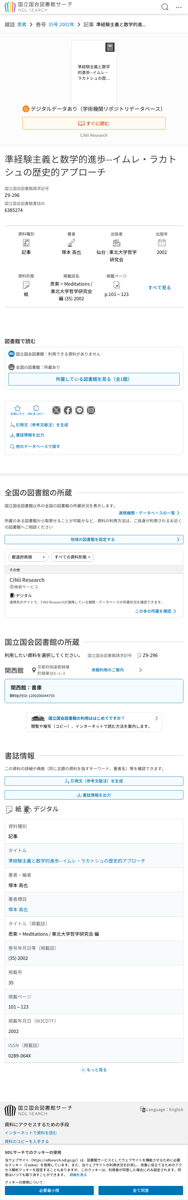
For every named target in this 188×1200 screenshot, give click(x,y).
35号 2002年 (61, 24)
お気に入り (17, 410)
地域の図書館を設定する (126, 539)
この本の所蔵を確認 (156, 611)
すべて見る (159, 287)
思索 (21, 24)
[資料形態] (72, 556)
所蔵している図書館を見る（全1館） (94, 378)
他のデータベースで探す (35, 446)
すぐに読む (93, 123)
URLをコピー (36, 410)
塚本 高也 (18, 909)
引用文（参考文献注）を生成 (39, 425)
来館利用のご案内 (118, 670)
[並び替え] (28, 556)
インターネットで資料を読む (31, 1133)
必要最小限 (49, 1190)
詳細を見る (78, 1174)
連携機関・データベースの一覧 (150, 513)
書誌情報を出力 (27, 435)
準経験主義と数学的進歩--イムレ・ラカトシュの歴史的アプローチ (76, 860)
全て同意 (141, 1190)
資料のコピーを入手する (27, 1141)
